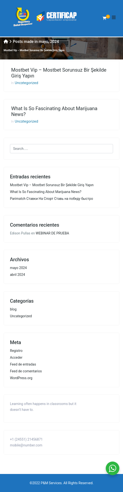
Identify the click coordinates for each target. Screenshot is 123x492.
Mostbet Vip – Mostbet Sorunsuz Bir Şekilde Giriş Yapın (58, 73)
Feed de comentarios (26, 371)
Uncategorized (26, 83)
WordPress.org (21, 378)
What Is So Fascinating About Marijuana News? (54, 111)
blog (13, 309)
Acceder (16, 357)
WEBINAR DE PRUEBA (52, 233)
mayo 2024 (18, 268)
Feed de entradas (23, 364)
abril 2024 (17, 275)
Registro (16, 351)
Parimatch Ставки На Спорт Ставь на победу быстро (51, 199)
